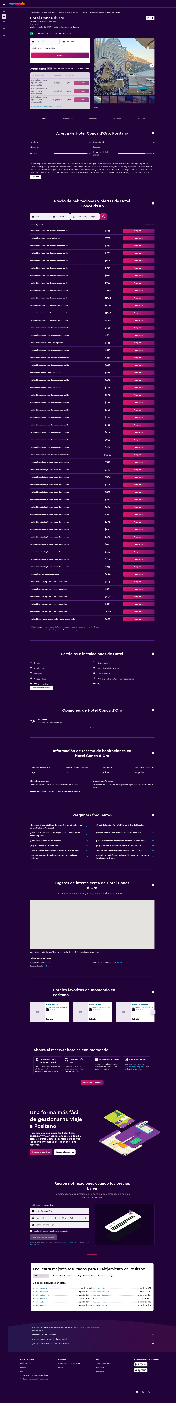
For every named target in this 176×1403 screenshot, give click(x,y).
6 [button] (66, 70)
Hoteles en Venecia (40, 1292)
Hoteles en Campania (80, 12)
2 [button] (84, 64)
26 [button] (60, 88)
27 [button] (66, 88)
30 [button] (84, 88)
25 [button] (55, 88)
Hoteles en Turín (39, 1305)
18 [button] (55, 82)
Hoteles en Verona (100, 1305)
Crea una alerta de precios (135, 1067)
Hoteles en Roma (40, 1288)
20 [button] (66, 82)
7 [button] (72, 70)
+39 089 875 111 (37, 30)
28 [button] (72, 88)
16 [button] (84, 76)
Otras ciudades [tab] (41, 1276)
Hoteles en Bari (39, 1302)
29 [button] (78, 88)
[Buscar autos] (4, 21)
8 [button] (78, 70)
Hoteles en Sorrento (41, 1295)
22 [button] (78, 82)
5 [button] (60, 70)
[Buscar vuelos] (4, 11)
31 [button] (49, 94)
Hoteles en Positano (97, 12)
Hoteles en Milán (99, 1288)
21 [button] (72, 82)
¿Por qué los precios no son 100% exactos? (93, 1343)
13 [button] (66, 76)
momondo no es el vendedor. (93, 1334)
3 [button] (48, 70)
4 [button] (54, 70)
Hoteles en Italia (64, 12)
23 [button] (84, 82)
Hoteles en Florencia (101, 1292)
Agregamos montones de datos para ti (93, 1339)
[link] (92, 1082)
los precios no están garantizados (88, 1327)
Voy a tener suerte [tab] (85, 1276)
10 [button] (49, 76)
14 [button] (72, 76)
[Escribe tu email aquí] (62, 1225)
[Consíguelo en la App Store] (141, 1370)
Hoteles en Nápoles (100, 1295)
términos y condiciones (69, 1242)
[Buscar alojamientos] (4, 16)
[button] (4, 3)
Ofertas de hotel (35, 12)
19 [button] (60, 82)
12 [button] (60, 76)
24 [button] (49, 88)
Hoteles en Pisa (99, 1298)
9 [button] (84, 70)
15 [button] (78, 76)
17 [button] (49, 82)
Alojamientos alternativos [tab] (62, 1276)
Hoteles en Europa (50, 12)
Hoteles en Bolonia (100, 1302)
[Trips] (4, 28)
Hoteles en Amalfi (40, 1298)
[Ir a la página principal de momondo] (17, 3)
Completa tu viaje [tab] (105, 1276)
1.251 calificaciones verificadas (57, 33)
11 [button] (54, 76)
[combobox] (62, 1211)
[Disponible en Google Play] (141, 1364)
